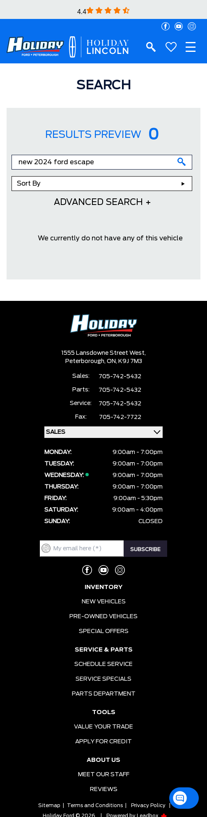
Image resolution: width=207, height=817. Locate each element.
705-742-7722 (120, 417)
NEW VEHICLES (104, 602)
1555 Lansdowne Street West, (103, 353)
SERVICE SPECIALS (103, 679)
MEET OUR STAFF (103, 774)
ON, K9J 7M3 (124, 361)
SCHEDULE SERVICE (103, 664)
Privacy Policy (148, 805)
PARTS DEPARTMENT (104, 694)
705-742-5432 (120, 376)
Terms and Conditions (95, 805)
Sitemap (49, 805)
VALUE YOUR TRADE (103, 727)
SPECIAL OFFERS (104, 631)
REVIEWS (103, 789)
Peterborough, (86, 361)
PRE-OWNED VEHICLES (103, 616)
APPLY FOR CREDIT (103, 742)
